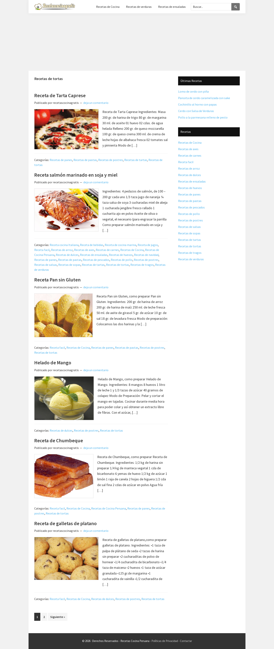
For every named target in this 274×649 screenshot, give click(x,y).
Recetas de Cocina (132, 250)
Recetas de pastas (85, 160)
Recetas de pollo (121, 260)
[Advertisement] (137, 42)
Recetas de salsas (45, 265)
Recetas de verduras (191, 259)
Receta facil (42, 250)
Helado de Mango (52, 362)
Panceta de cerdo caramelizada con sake (204, 98)
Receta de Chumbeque (58, 440)
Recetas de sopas (69, 265)
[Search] (235, 6)
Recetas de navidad (146, 255)
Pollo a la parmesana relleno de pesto (203, 117)
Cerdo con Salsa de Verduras (196, 111)
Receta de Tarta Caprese (60, 95)
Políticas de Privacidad (164, 641)
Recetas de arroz (62, 250)
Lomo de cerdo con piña (193, 91)
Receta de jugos (148, 245)
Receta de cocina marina (120, 245)
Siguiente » (57, 617)
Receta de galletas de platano (65, 523)
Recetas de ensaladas (94, 255)
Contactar (186, 641)
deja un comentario (95, 103)
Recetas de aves (84, 250)
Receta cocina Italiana (64, 245)
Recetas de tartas (135, 160)
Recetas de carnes (107, 250)
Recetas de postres (110, 160)
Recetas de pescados (96, 260)
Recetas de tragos (142, 265)
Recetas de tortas (117, 265)
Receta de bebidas (91, 245)
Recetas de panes (61, 160)
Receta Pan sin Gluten (57, 279)
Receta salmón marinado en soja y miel (75, 175)
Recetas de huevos (121, 255)
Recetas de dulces (67, 255)
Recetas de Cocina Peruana (108, 508)
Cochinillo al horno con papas (197, 104)
